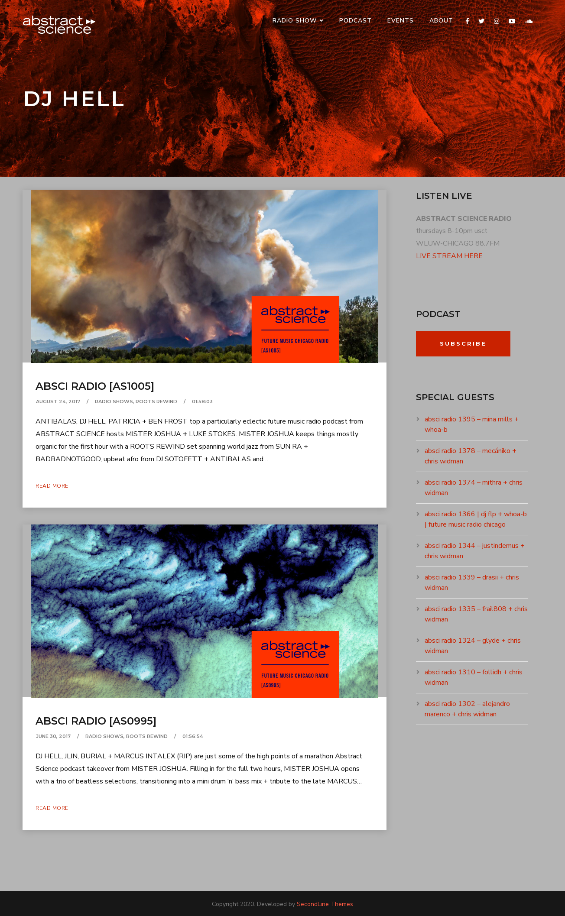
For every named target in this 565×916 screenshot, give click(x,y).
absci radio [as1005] (95, 386)
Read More (52, 485)
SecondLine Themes (325, 904)
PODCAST (355, 20)
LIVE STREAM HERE (449, 256)
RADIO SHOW (295, 20)
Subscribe (463, 343)
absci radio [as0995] (96, 721)
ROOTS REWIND (156, 401)
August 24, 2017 (58, 401)
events (400, 20)
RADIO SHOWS (114, 401)
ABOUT (441, 20)
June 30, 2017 (53, 736)
